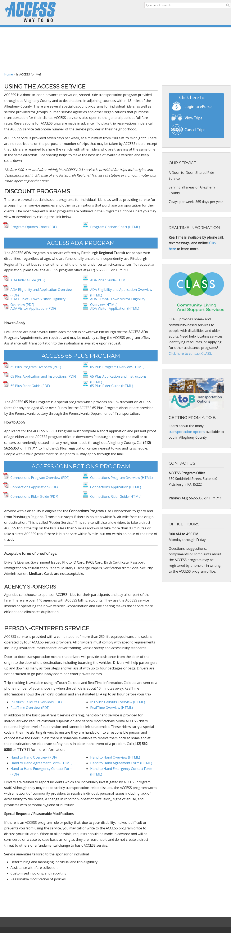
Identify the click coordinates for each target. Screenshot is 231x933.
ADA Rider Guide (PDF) (28, 280)
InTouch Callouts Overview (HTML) (117, 702)
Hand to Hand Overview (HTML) (115, 757)
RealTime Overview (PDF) (30, 707)
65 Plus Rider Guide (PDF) (30, 385)
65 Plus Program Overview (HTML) (117, 367)
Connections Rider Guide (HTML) (115, 496)
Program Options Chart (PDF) (33, 227)
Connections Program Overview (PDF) (39, 477)
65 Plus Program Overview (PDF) (35, 367)
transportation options (187, 431)
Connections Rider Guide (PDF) (34, 496)
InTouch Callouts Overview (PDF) (36, 702)
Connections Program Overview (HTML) (121, 477)
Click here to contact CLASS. (190, 353)
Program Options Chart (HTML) (115, 227)
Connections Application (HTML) (115, 487)
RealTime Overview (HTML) (112, 707)
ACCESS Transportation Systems (30, 12)
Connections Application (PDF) (34, 487)
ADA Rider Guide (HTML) (109, 280)
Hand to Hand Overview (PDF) (34, 757)
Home (8, 74)
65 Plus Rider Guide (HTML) (111, 385)
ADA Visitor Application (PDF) (33, 308)
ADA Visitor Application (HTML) (114, 308)
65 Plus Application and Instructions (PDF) (43, 376)
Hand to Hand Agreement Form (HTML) (41, 763)
